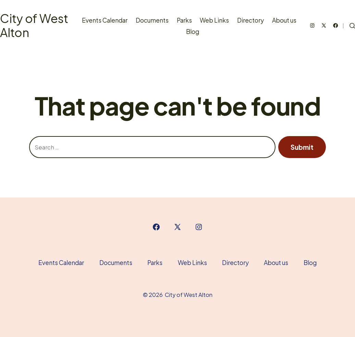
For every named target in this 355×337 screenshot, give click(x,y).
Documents (152, 20)
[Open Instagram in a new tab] (312, 25)
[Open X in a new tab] (323, 25)
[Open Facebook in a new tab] (335, 25)
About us (284, 20)
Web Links (214, 20)
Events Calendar (104, 20)
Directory (250, 20)
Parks (184, 20)
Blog (192, 31)
